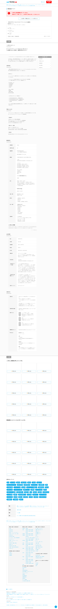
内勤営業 (32, 489)
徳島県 (27, 556)
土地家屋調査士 (41, 484)
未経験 (37, 564)
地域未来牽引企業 (27, 484)
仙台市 (27, 532)
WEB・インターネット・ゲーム (14, 540)
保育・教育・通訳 (12, 536)
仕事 (21, 594)
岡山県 (32, 552)
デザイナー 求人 (9, 489)
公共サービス (11, 548)
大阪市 (20, 509)
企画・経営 (11, 529)
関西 (23, 548)
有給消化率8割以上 (25, 570)
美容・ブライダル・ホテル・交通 (14, 533)
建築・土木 (11, 544)
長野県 (32, 540)
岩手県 (29, 529)
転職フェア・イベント (34, 594)
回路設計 (15, 494)
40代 (8, 482)
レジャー (37, 537)
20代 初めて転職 (9, 487)
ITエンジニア (11, 541)
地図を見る (20, 339)
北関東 (24, 533)
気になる (14, 371)
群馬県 (32, 533)
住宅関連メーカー (38, 532)
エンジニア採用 (9, 494)
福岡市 (30, 563)
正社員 (10, 552)
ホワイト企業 (13, 482)
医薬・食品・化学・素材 (13, 545)
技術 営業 (23, 487)
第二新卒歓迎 (24, 567)
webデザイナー (35, 494)
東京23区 (33, 537)
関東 (46, 484)
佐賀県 (29, 559)
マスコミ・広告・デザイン (39, 541)
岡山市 (27, 555)
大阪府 (18, 509)
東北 (23, 529)
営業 (10, 528)
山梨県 (29, 540)
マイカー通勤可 (25, 579)
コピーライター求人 (39, 489)
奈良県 (29, 549)
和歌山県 (32, 549)
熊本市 (33, 563)
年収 (15, 594)
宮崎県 (32, 560)
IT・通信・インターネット (39, 528)
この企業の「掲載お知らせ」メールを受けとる (29, 18)
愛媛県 (32, 556)
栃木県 (29, 533)
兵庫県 (27, 549)
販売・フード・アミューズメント (14, 532)
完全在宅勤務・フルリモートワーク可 (28, 571)
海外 (23, 564)
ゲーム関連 (18, 512)
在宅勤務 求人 (9, 499)
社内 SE (47, 487)
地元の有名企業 (20, 484)
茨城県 (27, 533)
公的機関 (37, 549)
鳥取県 (27, 552)
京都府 (29, 548)
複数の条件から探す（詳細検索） (40, 556)
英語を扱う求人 (15, 602)
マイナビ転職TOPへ (10, 589)
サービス (37, 536)
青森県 (27, 529)
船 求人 (45, 489)
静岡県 (29, 544)
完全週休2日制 (26, 515)
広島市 (29, 555)
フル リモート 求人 (17, 487)
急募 (29, 515)
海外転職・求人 (30, 599)
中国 (23, 552)
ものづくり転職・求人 (18, 599)
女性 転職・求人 (24, 599)
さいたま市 (27, 537)
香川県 (29, 556)
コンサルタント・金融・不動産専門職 (14, 537)
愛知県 (32, 544)
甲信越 (24, 540)
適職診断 (18, 594)
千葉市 (31, 537)
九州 (23, 559)
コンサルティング (38, 544)
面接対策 (24, 594)
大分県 (29, 560)
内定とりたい (39, 482)
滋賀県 (27, 548)
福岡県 (27, 559)
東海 (23, 544)
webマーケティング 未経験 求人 (32, 487)
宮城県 (32, 529)
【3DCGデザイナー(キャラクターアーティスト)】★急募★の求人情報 (26, 5)
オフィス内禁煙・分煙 (20, 515)
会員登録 (49, 2)
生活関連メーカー (38, 533)
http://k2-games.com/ (21, 285)
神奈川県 (27, 536)
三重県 (27, 545)
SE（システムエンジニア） (11, 484)
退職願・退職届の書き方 (10, 594)
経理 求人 (21, 499)
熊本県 (27, 560)
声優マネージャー (26, 489)
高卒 (36, 565)
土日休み (34, 482)
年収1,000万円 (24, 482)
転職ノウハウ (28, 594)
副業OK (24, 574)
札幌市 (27, 528)
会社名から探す (38, 555)
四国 (23, 556)
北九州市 (27, 563)
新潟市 (27, 541)
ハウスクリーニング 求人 (18, 489)
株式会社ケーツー (15, 5)
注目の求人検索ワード (22, 494)
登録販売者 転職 (41, 487)
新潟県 (27, 540)
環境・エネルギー (38, 548)
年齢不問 (18, 482)
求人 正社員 (29, 494)
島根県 (29, 552)
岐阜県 (27, 544)
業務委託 (11, 555)
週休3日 (29, 482)
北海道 (24, 528)
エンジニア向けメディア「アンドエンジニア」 (44, 594)
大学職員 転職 (16, 499)
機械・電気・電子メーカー (39, 529)
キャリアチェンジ (34, 484)
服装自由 (31, 515)
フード (37, 540)
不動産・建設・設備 (38, 545)
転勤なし (34, 515)
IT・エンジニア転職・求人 (10, 599)
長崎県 (32, 559)
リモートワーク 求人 (43, 494)
